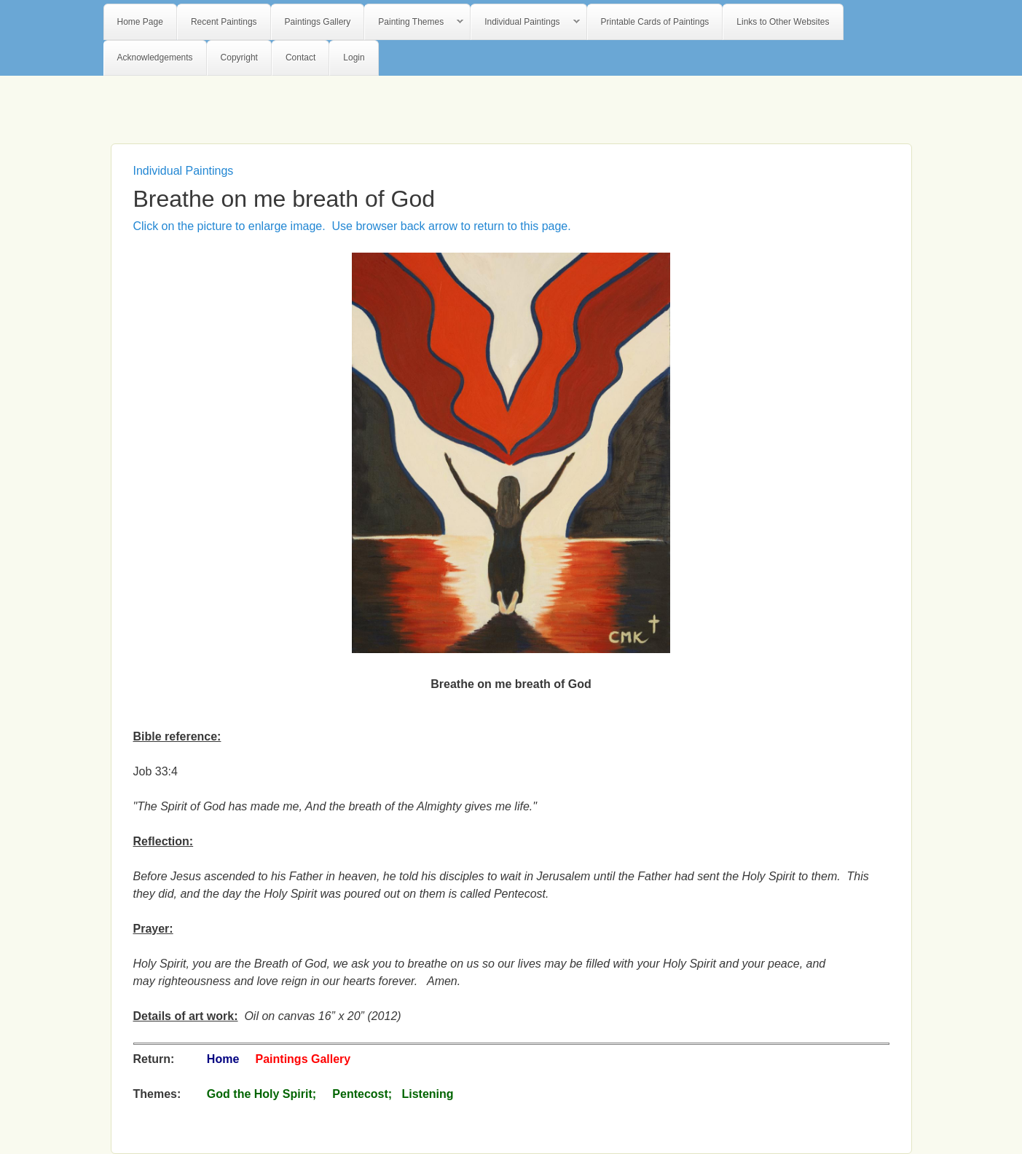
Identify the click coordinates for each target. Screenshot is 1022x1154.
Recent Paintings (224, 22)
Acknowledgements (155, 57)
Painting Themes (414, 22)
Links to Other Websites (782, 22)
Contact (300, 57)
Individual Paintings (525, 22)
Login (353, 57)
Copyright (239, 57)
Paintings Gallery (318, 22)
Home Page (140, 22)
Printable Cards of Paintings (655, 22)
